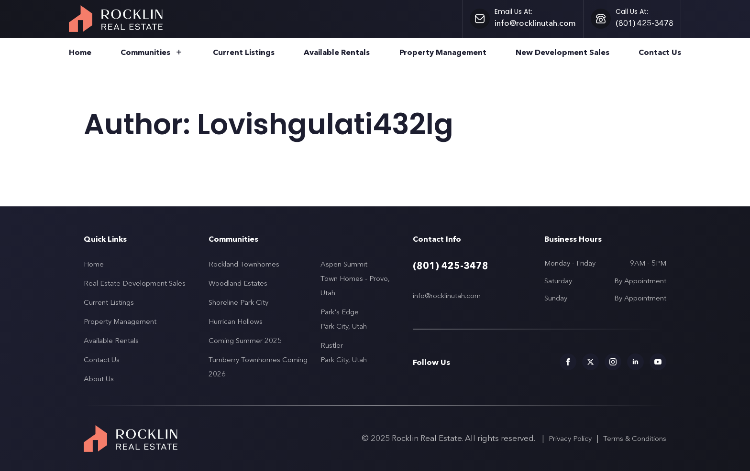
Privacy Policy (570, 438)
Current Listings (244, 52)
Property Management (442, 52)
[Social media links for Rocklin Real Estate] (568, 361)
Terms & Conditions (634, 438)
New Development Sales (562, 52)
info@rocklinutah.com (447, 295)
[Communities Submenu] (177, 53)
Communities (145, 52)
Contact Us (660, 52)
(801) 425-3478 (450, 265)
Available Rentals (337, 52)
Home (80, 52)
